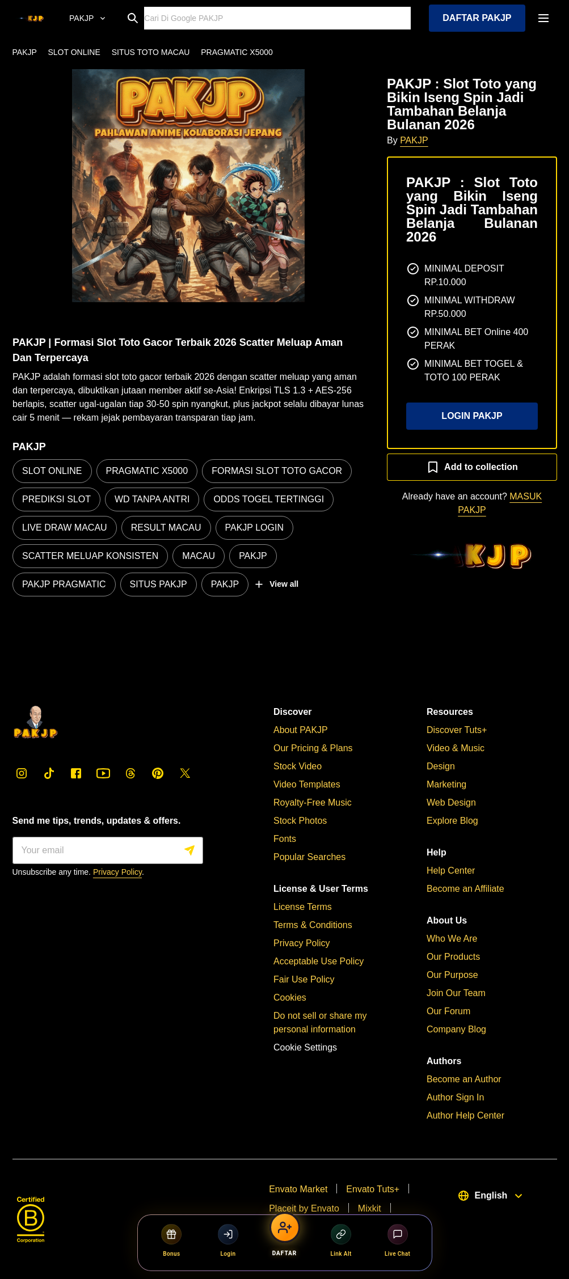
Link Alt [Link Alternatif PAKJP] (341, 1240)
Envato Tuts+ (372, 1189)
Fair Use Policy (304, 979)
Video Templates (306, 784)
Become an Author (464, 1079)
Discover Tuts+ (457, 730)
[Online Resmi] (86, 18)
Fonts (284, 839)
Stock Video (297, 766)
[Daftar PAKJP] (285, 1236)
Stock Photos (300, 820)
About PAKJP (300, 730)
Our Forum (448, 1011)
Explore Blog (452, 820)
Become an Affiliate (465, 888)
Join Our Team (456, 993)
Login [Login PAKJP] (228, 1240)
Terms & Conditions (312, 925)
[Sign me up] (107, 850)
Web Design (451, 802)
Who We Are (452, 938)
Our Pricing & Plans (313, 748)
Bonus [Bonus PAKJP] (171, 1240)
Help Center (451, 870)
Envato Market (298, 1189)
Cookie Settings (305, 1047)
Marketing (446, 784)
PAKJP (414, 140)
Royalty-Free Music (312, 802)
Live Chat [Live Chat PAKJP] (397, 1240)
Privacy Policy (117, 871)
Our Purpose (452, 975)
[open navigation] (543, 18)
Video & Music (455, 748)
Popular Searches (309, 857)
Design (441, 766)
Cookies (289, 997)
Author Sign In (455, 1097)
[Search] (278, 18)
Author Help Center (465, 1115)
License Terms (302, 907)
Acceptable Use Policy (318, 961)
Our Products (453, 957)
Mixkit (369, 1208)
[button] (188, 185)
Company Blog (456, 1029)
